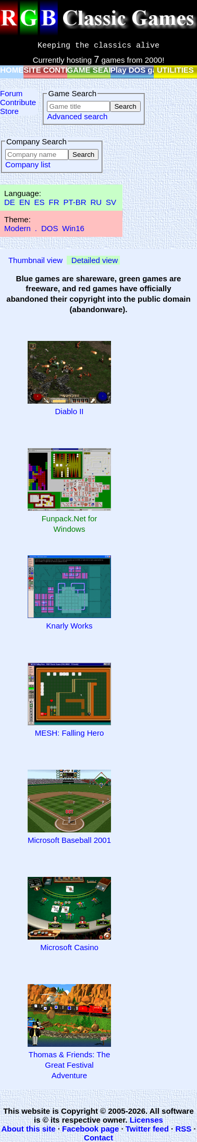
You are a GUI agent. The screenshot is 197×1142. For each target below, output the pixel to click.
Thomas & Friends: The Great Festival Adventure (69, 1065)
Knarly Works (69, 625)
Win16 (73, 228)
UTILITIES (175, 69)
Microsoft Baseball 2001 (69, 840)
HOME (11, 69)
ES (39, 202)
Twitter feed (147, 1128)
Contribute (18, 102)
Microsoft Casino (69, 947)
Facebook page (90, 1128)
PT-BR (74, 202)
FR (53, 202)
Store (9, 111)
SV (111, 202)
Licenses (146, 1119)
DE (9, 202)
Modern (17, 228)
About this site (28, 1128)
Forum (11, 93)
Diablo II (69, 411)
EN (24, 202)
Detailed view (94, 260)
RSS (183, 1128)
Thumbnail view (35, 260)
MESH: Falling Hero (69, 732)
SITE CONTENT (52, 69)
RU (96, 202)
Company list (28, 164)
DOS (49, 228)
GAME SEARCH (96, 69)
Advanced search (77, 116)
